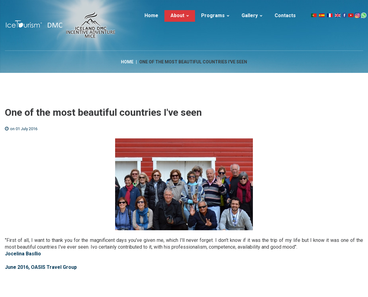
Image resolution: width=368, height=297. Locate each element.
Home (127, 61)
